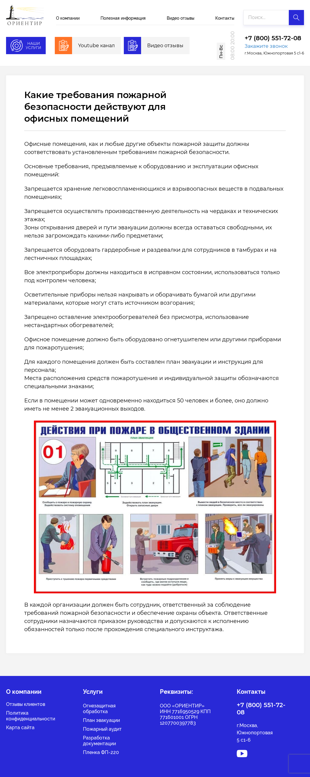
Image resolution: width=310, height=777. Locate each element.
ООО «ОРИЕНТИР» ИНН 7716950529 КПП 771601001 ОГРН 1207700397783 (185, 714)
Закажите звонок (266, 46)
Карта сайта (20, 727)
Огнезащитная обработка (99, 708)
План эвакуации (101, 720)
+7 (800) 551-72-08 (273, 38)
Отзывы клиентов (25, 704)
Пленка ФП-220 (101, 752)
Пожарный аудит (102, 729)
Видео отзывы (180, 18)
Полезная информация (123, 18)
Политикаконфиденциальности (30, 716)
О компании (68, 18)
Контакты (224, 18)
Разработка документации (99, 740)
